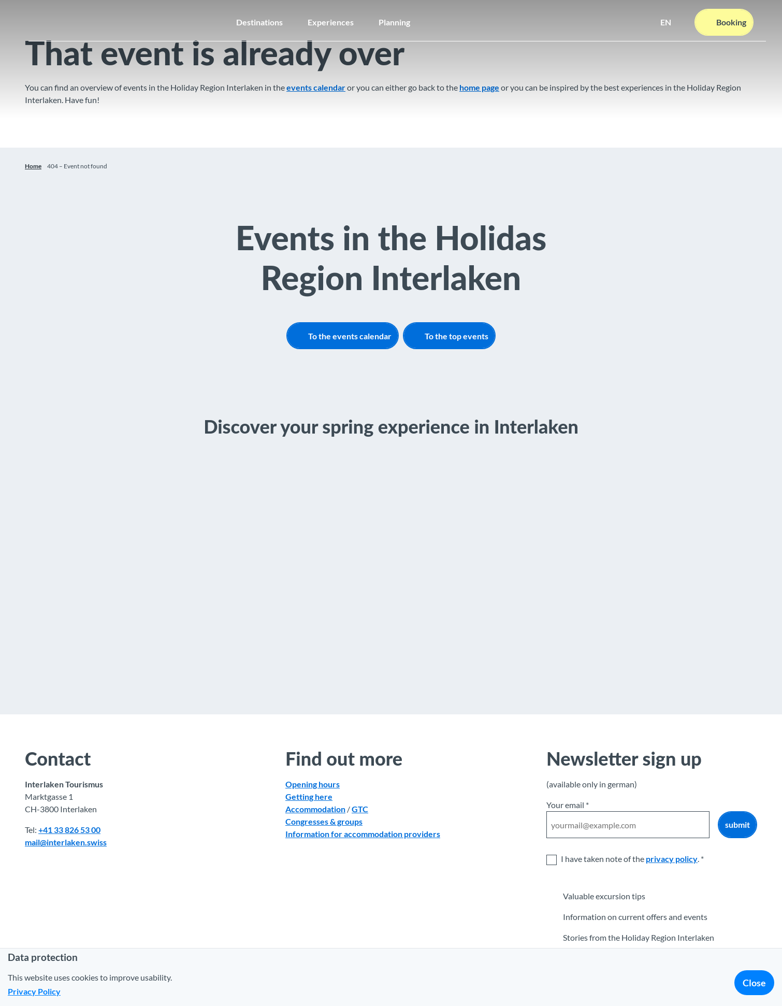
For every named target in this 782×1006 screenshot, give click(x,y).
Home (33, 166)
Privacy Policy (34, 991)
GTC (360, 809)
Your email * (567, 805)
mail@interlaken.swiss (66, 842)
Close (754, 982)
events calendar (315, 87)
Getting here (308, 796)
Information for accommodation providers (362, 834)
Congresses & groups (324, 821)
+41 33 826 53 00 (69, 830)
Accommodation (315, 809)
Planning (394, 18)
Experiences (331, 18)
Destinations (259, 18)
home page (479, 87)
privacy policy (672, 859)
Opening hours (312, 784)
